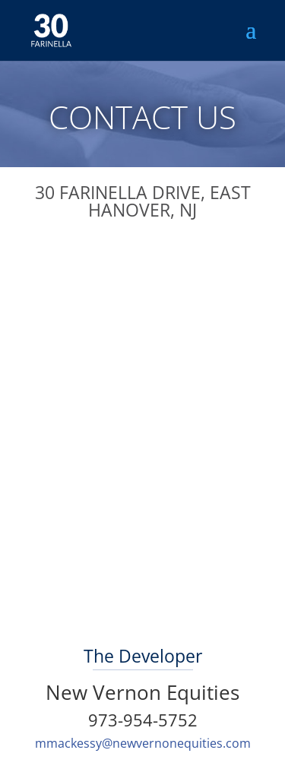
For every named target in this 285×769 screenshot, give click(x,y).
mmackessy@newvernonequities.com (143, 743)
